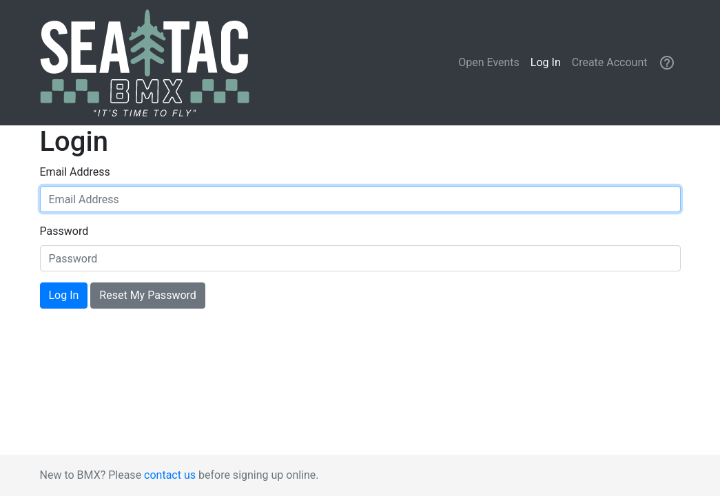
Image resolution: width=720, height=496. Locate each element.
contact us (170, 475)
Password (64, 231)
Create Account (610, 62)
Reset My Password (147, 295)
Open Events (489, 62)
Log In (546, 62)
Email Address (75, 171)
